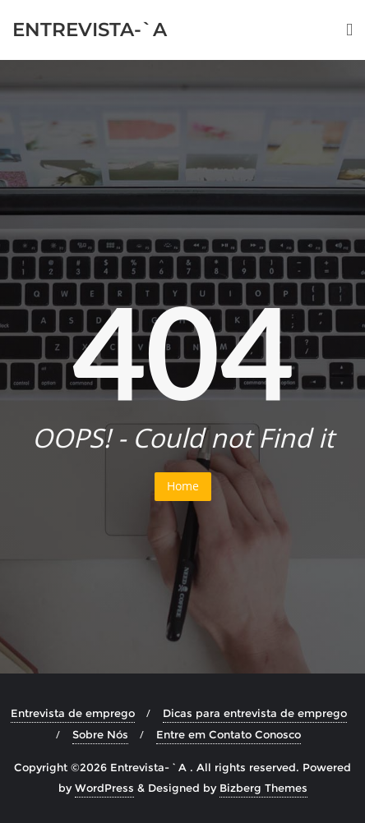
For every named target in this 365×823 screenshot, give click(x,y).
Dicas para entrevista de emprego (255, 713)
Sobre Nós (100, 734)
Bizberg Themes (263, 787)
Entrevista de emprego (73, 713)
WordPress (104, 787)
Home (183, 486)
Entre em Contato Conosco (228, 734)
